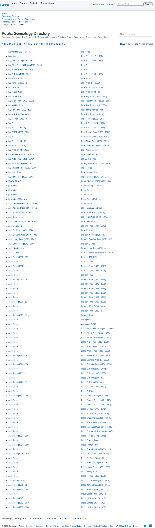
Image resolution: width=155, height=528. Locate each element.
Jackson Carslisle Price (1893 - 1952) (97, 239)
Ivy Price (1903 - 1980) (18, 150)
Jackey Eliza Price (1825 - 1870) (95, 163)
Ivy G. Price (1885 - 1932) (19, 74)
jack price (12, 185)
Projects (34, 3)
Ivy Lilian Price (14, 172)
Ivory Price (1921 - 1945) (19, 52)
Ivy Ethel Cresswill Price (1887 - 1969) (25, 65)
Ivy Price (12, 123)
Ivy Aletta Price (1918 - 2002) (21, 61)
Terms (48, 526)
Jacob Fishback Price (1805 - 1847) (97, 431)
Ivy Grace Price (15, 78)
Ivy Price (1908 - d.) (17, 141)
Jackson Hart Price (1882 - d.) (94, 248)
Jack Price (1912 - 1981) (92, 56)
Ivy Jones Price (15, 92)
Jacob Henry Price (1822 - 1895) (95, 467)
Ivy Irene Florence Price (19, 83)
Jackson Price (87, 261)
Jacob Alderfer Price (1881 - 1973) (96, 337)
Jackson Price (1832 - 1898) (93, 288)
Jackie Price (86, 190)
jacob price (86, 319)
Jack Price (13, 261)
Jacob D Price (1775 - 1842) (93, 409)
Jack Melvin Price (16, 248)
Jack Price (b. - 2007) (90, 83)
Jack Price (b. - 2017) (17, 480)
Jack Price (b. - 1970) (17, 279)
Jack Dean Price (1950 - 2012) (22, 221)
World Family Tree (123, 526)
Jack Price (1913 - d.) (17, 373)
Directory (29, 526)
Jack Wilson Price (89, 150)
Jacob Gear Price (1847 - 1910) (95, 453)
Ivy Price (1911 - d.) (17, 145)
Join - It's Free (98, 5)
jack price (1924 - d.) (17, 199)
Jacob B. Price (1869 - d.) (92, 382)
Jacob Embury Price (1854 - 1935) (96, 418)
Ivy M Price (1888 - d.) (18, 119)
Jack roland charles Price (92, 110)
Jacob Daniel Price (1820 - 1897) (95, 395)
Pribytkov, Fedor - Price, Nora (15, 22)
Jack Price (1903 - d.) (90, 92)
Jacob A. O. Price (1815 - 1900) (95, 342)
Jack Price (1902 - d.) (17, 266)
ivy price (12, 56)
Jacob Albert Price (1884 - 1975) (95, 333)
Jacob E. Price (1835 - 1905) (94, 422)
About (21, 526)
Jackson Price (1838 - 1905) (93, 271)
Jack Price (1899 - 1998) (19, 315)
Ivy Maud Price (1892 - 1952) (21, 177)
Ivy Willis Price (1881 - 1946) (21, 159)
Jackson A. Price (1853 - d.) (93, 235)
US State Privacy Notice (72, 526)
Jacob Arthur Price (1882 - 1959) (95, 351)
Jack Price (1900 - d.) (17, 302)
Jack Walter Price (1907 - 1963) (95, 137)
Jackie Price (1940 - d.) (91, 199)
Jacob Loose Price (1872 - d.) (94, 494)
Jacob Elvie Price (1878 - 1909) (95, 413)
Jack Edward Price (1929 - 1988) (23, 235)
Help (135, 526)
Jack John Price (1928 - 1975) (94, 217)
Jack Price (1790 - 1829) (92, 74)
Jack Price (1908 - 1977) (19, 485)
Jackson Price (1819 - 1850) (93, 293)
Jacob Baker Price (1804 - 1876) (95, 355)
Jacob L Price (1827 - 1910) (93, 498)
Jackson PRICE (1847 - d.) (93, 306)
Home (14, 3)
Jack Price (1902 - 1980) (19, 507)
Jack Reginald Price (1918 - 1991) (96, 101)
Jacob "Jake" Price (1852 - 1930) (95, 480)
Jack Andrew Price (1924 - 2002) (22, 203)
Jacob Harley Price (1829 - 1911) (95, 463)
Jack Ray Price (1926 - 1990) (94, 96)
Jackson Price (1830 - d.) (92, 311)
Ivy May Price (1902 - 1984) (20, 110)
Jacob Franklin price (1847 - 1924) (96, 449)
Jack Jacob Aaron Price (91, 208)
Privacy (57, 526)
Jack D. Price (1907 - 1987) (20, 230)
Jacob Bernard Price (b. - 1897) (95, 360)
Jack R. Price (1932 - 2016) (93, 119)
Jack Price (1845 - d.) (17, 498)
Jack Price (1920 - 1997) (19, 382)
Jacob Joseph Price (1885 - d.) (94, 489)
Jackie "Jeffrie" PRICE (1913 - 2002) (97, 181)
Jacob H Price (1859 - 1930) (93, 476)
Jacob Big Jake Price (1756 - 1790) (96, 364)
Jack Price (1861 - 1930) (19, 503)
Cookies (87, 526)
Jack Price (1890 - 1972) (19, 355)
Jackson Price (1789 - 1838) (93, 302)
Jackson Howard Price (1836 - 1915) (97, 253)
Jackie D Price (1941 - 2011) (93, 177)
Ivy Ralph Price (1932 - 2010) (21, 154)
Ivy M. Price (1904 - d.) (18, 114)
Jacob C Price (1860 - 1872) (93, 387)
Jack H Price (86, 168)
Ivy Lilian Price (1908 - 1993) (21, 101)
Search (148, 4)
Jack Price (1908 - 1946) (19, 453)
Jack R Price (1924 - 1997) (93, 123)
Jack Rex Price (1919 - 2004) (94, 105)
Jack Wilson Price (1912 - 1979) (95, 145)
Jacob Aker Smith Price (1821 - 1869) (97, 329)
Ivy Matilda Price (15, 105)
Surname (39, 526)
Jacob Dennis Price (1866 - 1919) (96, 400)
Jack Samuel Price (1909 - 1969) (95, 132)
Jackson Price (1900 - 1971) (93, 266)
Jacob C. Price (87, 391)
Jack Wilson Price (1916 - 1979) (95, 141)
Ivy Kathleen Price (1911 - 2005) (22, 168)
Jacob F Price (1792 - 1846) (93, 436)
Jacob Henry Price (89, 471)
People (23, 3)
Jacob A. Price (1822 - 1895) (93, 346)
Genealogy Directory (11, 16)
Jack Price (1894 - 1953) (19, 436)
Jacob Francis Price (89, 440)
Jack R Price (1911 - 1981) (93, 127)
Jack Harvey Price (89, 172)
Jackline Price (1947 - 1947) (93, 226)
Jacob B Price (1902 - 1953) (93, 373)
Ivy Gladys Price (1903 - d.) (20, 69)
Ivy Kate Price (14, 96)
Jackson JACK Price (90, 257)
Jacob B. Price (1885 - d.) (92, 378)
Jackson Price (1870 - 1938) (93, 279)
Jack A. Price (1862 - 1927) (20, 212)
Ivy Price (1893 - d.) (17, 127)
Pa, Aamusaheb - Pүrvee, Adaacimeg (18, 19)
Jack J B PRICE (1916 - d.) (93, 212)
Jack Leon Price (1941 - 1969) (21, 244)
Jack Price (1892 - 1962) (19, 364)
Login (110, 5)
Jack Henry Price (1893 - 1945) (22, 239)
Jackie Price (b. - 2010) (91, 185)
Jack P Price (13, 253)
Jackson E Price (88, 244)
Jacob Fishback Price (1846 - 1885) (97, 427)
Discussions (47, 3)
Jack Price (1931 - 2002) (92, 87)
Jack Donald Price (16, 226)
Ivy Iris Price (13, 87)
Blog (111, 526)
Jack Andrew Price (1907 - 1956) (22, 208)
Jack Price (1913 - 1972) (19, 257)
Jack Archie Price (88, 159)
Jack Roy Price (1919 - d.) (92, 114)
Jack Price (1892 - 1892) (19, 395)
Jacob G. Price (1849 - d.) (92, 458)
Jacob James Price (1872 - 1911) (96, 485)
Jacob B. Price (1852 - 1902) (94, 369)
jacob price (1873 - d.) (90, 324)
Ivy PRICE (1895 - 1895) (19, 132)
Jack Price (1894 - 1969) (19, 445)
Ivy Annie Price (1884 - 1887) (21, 163)
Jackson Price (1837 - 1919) (93, 297)
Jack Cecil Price (15, 217)
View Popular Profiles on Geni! (136, 44)
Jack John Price (88, 221)
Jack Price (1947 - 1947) (19, 489)
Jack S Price (86, 230)
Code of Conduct (100, 526)
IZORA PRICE (14, 181)
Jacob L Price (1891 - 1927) (93, 507)
